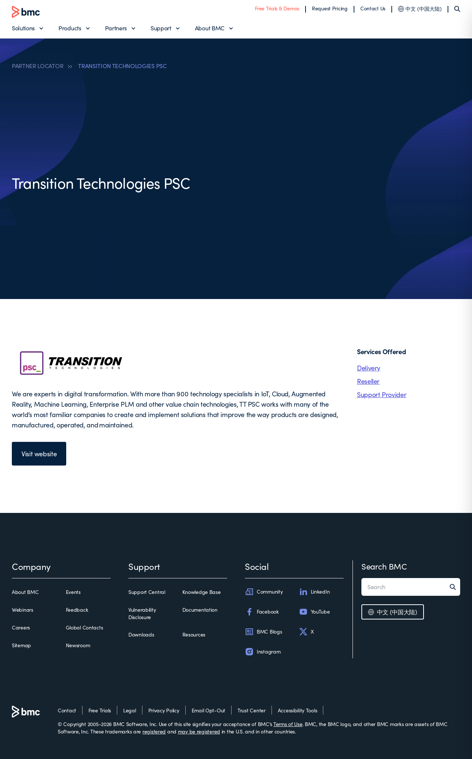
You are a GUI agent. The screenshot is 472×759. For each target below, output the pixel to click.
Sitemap (21, 645)
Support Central (146, 591)
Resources (193, 634)
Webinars (22, 609)
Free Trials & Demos (277, 8)
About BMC (210, 28)
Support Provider (381, 394)
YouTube (314, 611)
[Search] (457, 9)
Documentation (200, 609)
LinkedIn (314, 591)
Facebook (262, 611)
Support (161, 28)
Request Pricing (330, 8)
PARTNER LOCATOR (37, 66)
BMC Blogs (263, 631)
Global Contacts (84, 627)
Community (264, 591)
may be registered (199, 731)
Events (73, 591)
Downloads (141, 634)
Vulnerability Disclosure (142, 613)
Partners (116, 28)
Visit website (39, 453)
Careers (21, 627)
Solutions (23, 28)
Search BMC (384, 566)
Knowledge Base (201, 591)
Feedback (77, 609)
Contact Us (372, 8)
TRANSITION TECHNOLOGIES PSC (122, 66)
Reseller (368, 381)
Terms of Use (288, 724)
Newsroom (78, 645)
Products (69, 28)
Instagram (262, 651)
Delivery (368, 367)
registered (154, 731)
